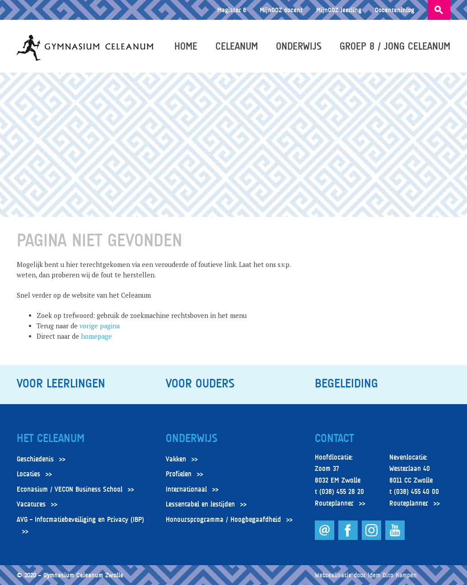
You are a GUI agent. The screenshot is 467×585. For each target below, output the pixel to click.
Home (185, 46)
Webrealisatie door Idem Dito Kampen (366, 575)
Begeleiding (346, 383)
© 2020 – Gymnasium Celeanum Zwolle (70, 575)
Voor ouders (200, 383)
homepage (96, 336)
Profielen (178, 474)
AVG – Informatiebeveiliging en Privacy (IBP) (80, 520)
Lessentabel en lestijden (200, 504)
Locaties (28, 474)
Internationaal (186, 489)
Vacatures (31, 504)
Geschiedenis (35, 459)
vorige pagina (99, 326)
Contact (334, 438)
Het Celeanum (50, 438)
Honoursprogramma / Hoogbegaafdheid (223, 520)
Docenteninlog (394, 10)
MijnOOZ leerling (338, 10)
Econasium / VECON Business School (69, 489)
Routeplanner (334, 503)
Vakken (176, 459)
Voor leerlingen (61, 383)
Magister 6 (231, 10)
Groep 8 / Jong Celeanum (395, 46)
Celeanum (236, 46)
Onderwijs (299, 46)
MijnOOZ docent (281, 10)
